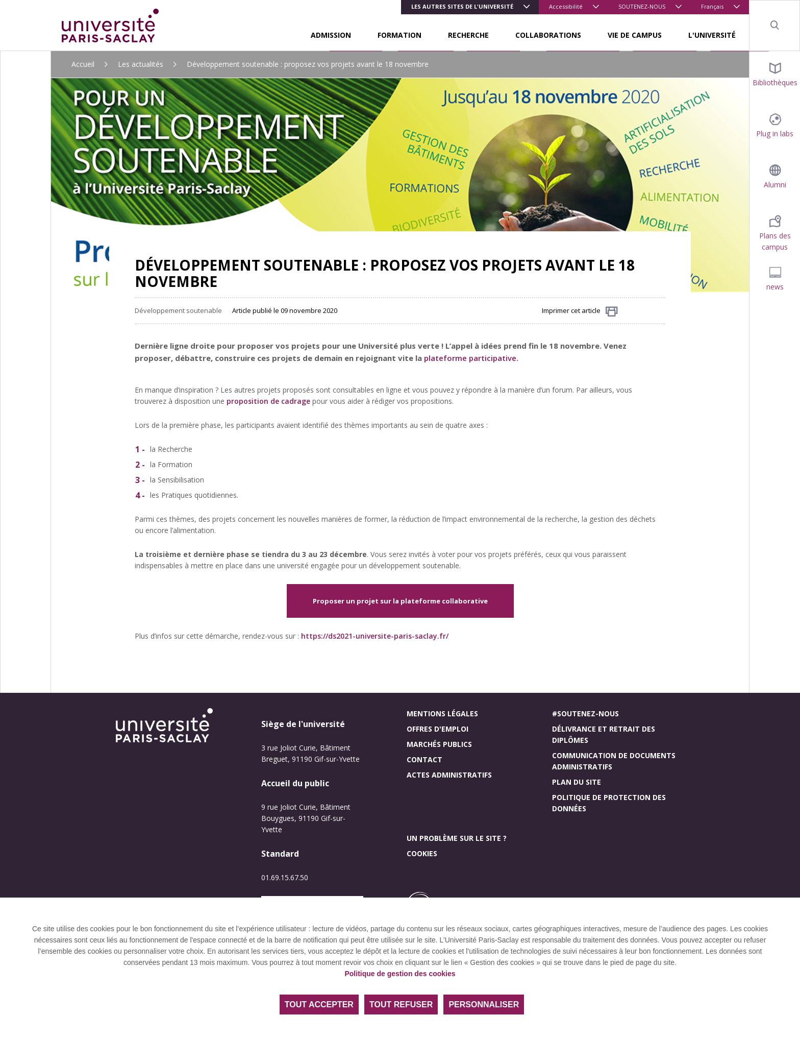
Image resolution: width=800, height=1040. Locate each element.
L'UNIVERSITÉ (712, 35)
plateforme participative (470, 358)
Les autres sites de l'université (462, 6)
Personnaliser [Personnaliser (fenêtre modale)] (483, 1004)
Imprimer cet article (580, 311)
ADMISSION (331, 35)
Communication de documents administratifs (614, 761)
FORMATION (399, 35)
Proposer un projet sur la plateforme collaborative (400, 601)
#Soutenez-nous (585, 713)
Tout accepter (319, 1004)
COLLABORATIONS (548, 35)
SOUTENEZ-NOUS (641, 6)
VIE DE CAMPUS (635, 35)
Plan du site (576, 782)
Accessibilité (566, 6)
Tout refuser (401, 1004)
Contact (424, 759)
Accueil (82, 64)
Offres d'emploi (437, 729)
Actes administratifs (449, 775)
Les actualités (140, 64)
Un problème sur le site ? (457, 838)
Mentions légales (442, 713)
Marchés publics (439, 744)
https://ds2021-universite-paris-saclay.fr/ (374, 636)
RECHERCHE (468, 35)
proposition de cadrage (268, 401)
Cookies (422, 853)
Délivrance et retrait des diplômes (603, 734)
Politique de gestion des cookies (399, 974)
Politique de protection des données (609, 802)
